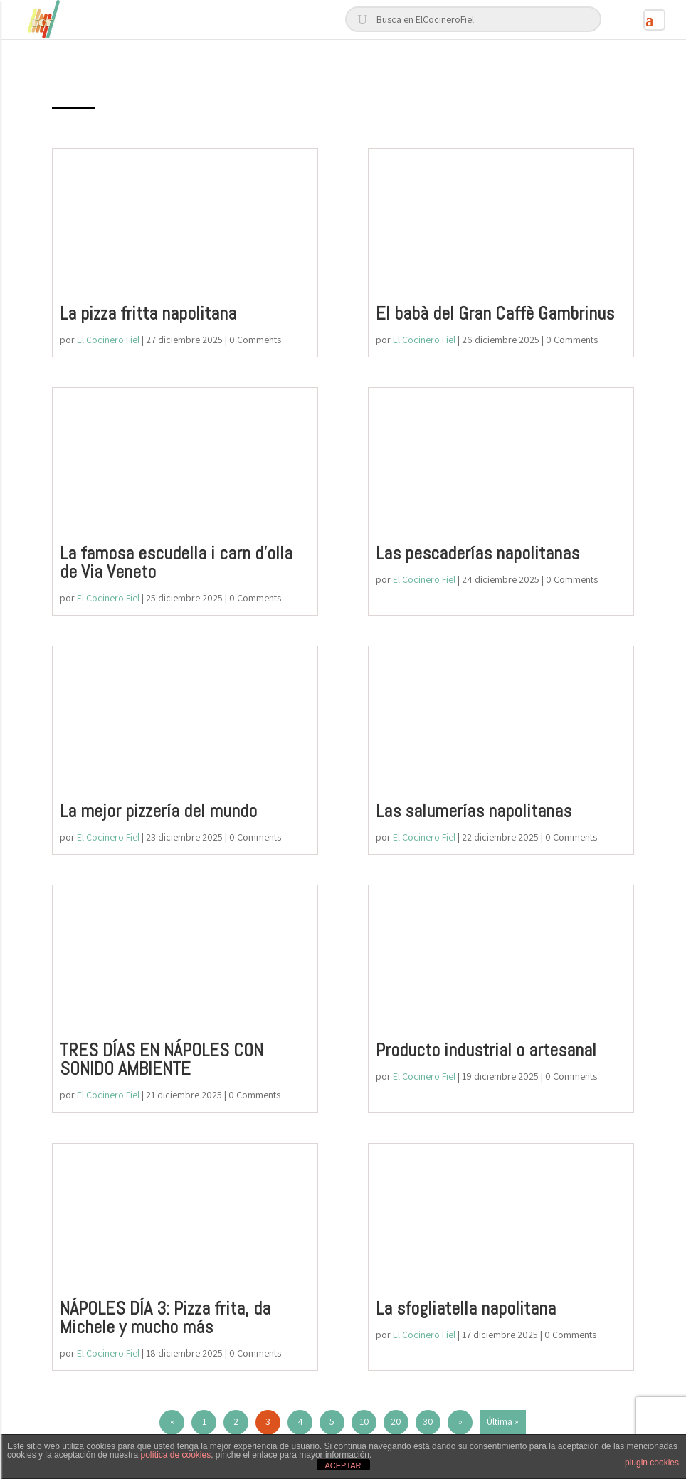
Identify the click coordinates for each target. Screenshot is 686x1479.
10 (364, 1421)
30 (428, 1421)
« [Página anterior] (172, 1421)
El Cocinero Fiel (108, 339)
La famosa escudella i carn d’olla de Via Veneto (176, 563)
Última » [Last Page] (503, 1421)
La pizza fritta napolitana (148, 313)
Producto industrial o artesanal (486, 1050)
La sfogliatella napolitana (466, 1308)
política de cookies (175, 1455)
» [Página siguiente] (460, 1421)
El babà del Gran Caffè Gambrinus (495, 313)
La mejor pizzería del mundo (158, 811)
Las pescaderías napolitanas (477, 553)
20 (396, 1421)
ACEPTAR (342, 1465)
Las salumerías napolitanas (473, 811)
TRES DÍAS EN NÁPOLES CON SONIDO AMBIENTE (161, 1059)
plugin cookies (652, 1463)
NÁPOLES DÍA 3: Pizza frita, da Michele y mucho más (165, 1318)
